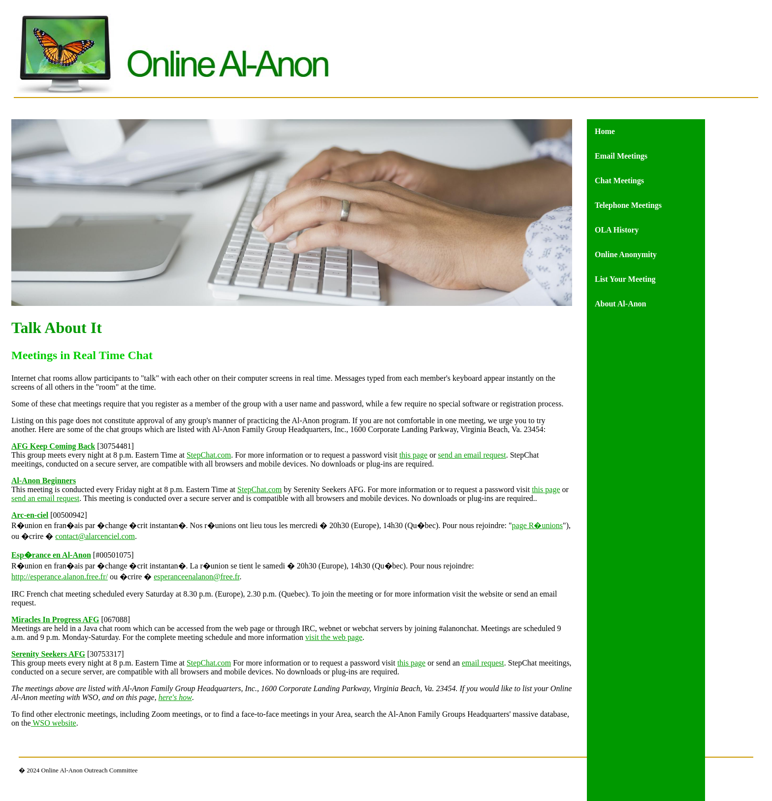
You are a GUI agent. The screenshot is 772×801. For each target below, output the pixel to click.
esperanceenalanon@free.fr (196, 576)
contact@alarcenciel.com (95, 536)
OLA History (617, 230)
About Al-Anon (620, 304)
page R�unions (537, 525)
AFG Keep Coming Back (53, 446)
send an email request (472, 455)
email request (483, 663)
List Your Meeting (625, 279)
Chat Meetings (619, 180)
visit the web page (333, 637)
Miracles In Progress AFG (55, 619)
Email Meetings (621, 156)
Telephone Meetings (628, 205)
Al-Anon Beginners (43, 480)
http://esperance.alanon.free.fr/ (59, 576)
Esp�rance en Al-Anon (51, 555)
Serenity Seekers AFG (48, 654)
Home (605, 131)
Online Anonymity (626, 254)
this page (413, 455)
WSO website (53, 723)
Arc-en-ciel (29, 515)
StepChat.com (209, 455)
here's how (175, 697)
